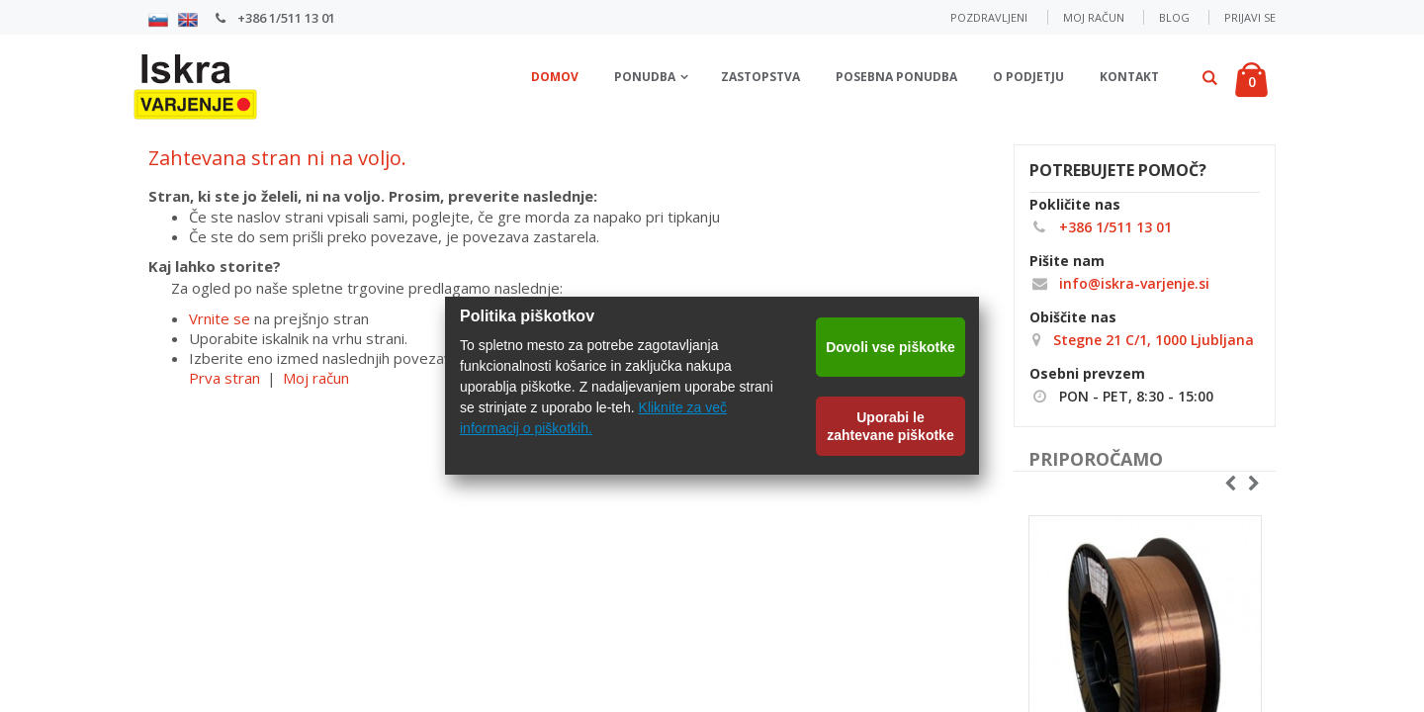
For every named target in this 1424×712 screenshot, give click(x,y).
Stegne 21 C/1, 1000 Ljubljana (1151, 339)
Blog (1174, 17)
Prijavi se (1250, 17)
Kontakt (1129, 76)
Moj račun (1093, 17)
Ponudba (644, 76)
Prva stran (224, 378)
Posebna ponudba (896, 76)
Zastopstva (760, 76)
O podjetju (1028, 76)
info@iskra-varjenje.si (1119, 283)
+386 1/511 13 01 (284, 18)
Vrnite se (219, 318)
